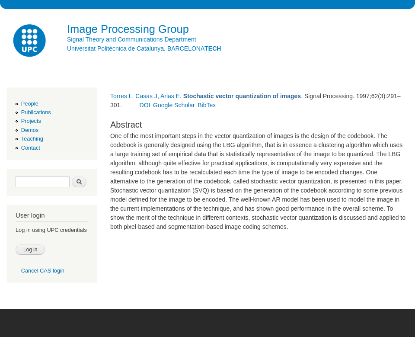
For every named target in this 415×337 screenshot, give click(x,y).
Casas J (146, 96)
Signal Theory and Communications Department (131, 39)
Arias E (170, 96)
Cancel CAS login (42, 270)
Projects (31, 121)
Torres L (121, 96)
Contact (30, 147)
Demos (29, 130)
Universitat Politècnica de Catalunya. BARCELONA (144, 48)
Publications (36, 112)
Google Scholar (174, 105)
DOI (145, 105)
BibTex (207, 105)
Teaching (32, 138)
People (29, 103)
